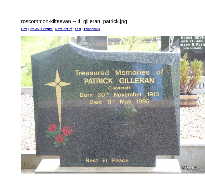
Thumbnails (92, 29)
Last (78, 29)
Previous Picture (41, 29)
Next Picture (63, 29)
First (24, 29)
